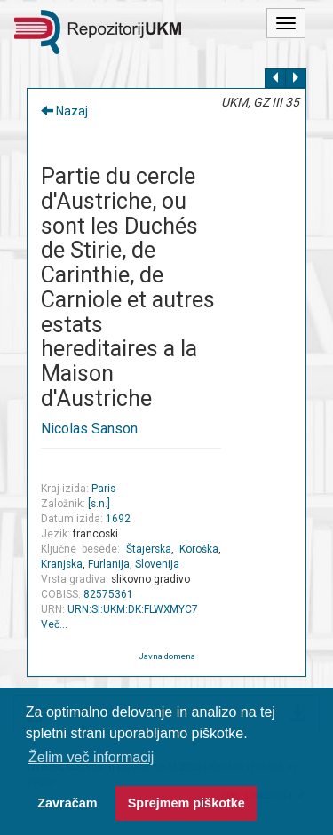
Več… (54, 624)
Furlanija (109, 564)
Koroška (198, 549)
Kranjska (62, 564)
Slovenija (157, 564)
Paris (103, 488)
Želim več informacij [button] (91, 757)
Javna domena (167, 656)
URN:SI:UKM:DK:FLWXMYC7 (132, 609)
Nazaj (64, 111)
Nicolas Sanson (89, 428)
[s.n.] (99, 503)
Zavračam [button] (67, 803)
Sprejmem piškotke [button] (186, 803)
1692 (118, 519)
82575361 (108, 594)
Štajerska (148, 549)
